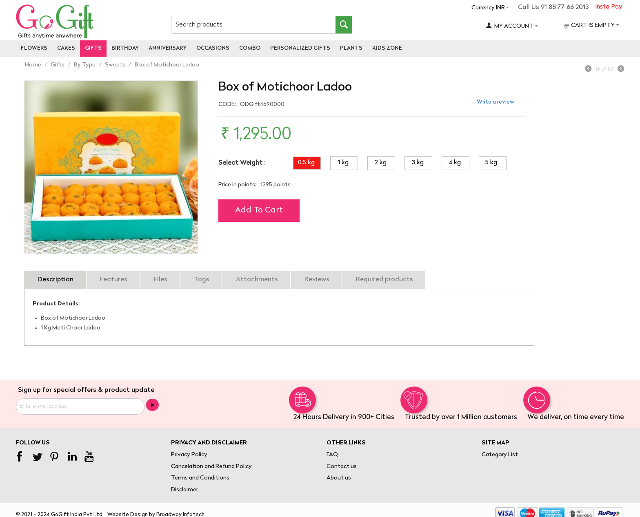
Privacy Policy (189, 455)
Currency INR (488, 8)
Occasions (212, 48)
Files (160, 279)
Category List (500, 455)
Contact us (342, 467)
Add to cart (259, 210)
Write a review (495, 102)
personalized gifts (300, 48)
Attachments (257, 279)
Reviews (316, 279)
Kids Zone (387, 48)
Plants (351, 48)
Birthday (125, 48)
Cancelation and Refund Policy (211, 467)
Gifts (93, 48)
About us (339, 478)
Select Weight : (241, 163)
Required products (384, 279)
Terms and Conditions (200, 478)
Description (55, 279)
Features (113, 279)
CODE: (227, 105)
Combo (249, 48)
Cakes (66, 48)
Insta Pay (608, 7)
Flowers (34, 48)
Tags (201, 279)
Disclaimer (184, 490)
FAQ (332, 455)
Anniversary (168, 48)
